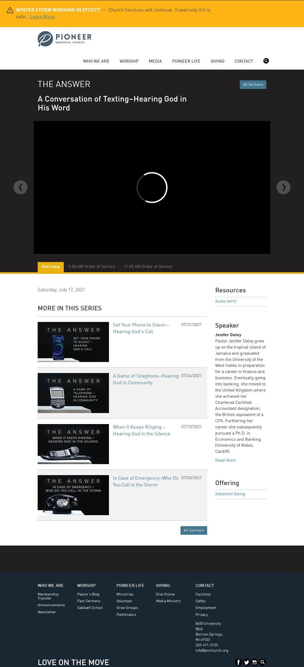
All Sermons (253, 85)
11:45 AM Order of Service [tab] (147, 267)
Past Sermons (88, 601)
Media (155, 61)
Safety (201, 601)
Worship (129, 61)
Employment (206, 608)
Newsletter (47, 612)
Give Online (165, 594)
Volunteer (124, 601)
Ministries (124, 594)
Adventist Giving (230, 494)
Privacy (202, 615)
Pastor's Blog (88, 594)
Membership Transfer (48, 596)
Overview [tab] (51, 267)
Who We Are (96, 61)
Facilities (203, 594)
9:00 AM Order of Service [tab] (91, 267)
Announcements (51, 605)
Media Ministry (168, 601)
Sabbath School (90, 608)
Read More (225, 460)
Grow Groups (127, 608)
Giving (217, 61)
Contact (244, 61)
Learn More (42, 17)
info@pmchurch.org (212, 650)
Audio (225, 301)
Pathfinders (126, 615)
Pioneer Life (186, 61)
